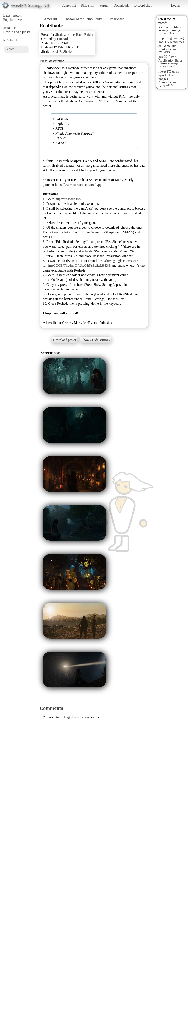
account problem (169, 27)
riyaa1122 (167, 85)
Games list (69, 5)
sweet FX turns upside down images (168, 75)
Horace (166, 51)
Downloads (121, 5)
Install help (10, 28)
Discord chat (142, 5)
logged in (70, 717)
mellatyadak (169, 66)
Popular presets (13, 19)
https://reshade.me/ (68, 199)
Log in (175, 5)
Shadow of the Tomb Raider (83, 19)
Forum (104, 5)
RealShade (117, 19)
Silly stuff (87, 5)
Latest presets (12, 15)
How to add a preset (16, 32)
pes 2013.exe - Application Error (170, 58)
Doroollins (168, 33)
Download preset (64, 340)
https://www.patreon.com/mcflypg (78, 184)
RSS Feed (10, 40)
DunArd (62, 39)
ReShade (65, 51)
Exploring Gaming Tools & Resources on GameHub (171, 42)
